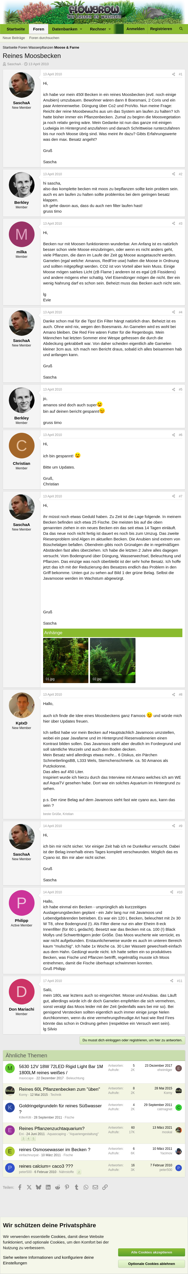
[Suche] (181, 29)
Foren (38, 29)
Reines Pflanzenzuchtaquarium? (52, 1128)
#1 (180, 74)
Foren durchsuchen (44, 38)
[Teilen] (173, 74)
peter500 (25, 1172)
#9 (180, 826)
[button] (67, 29)
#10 (179, 892)
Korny (23, 1095)
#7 (180, 496)
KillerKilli (25, 1117)
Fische (69, 1117)
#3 (180, 223)
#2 (180, 174)
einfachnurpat (29, 1155)
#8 (180, 694)
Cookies (58, 1236)
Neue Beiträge (14, 38)
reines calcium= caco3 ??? (46, 1166)
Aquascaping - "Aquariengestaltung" (73, 1134)
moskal (167, 1132)
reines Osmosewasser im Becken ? (54, 1149)
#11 (179, 981)
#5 (180, 389)
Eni (21, 1134)
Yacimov (166, 1153)
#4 (180, 312)
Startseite (16, 29)
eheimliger (164, 1070)
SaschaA (14, 64)
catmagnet (164, 1109)
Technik (55, 1095)
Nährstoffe (66, 1172)
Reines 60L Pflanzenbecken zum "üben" (59, 1089)
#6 (180, 435)
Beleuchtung (75, 1078)
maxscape (26, 1078)
